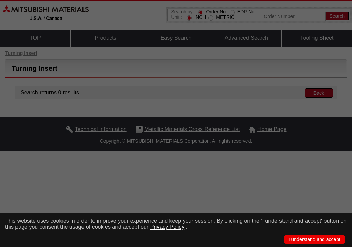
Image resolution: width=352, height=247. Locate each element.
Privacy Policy (167, 227)
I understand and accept (314, 239)
